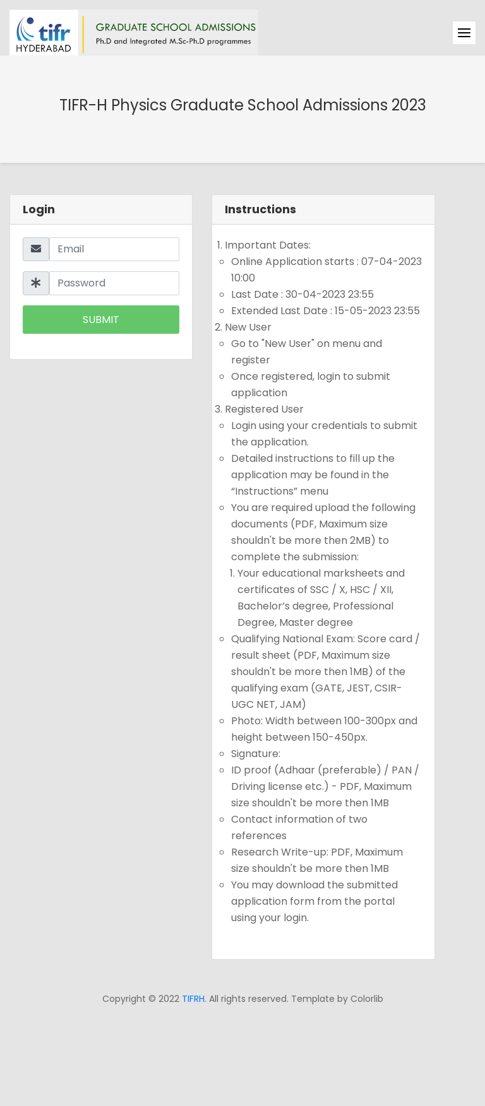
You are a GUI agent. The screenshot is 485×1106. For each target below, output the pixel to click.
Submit (101, 319)
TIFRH (193, 998)
